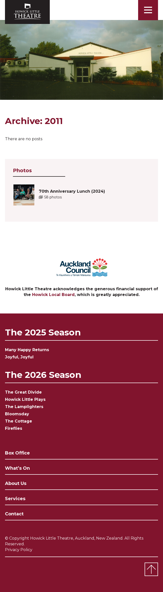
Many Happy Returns (27, 349)
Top (151, 569)
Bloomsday (17, 414)
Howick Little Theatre (27, 12)
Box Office (17, 453)
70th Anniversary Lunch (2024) (72, 194)
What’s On (17, 468)
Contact (14, 514)
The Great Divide (23, 392)
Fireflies (13, 428)
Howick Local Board (53, 294)
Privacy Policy (18, 549)
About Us (15, 483)
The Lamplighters (24, 406)
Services (15, 498)
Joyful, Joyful (19, 357)
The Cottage (18, 421)
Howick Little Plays (25, 399)
